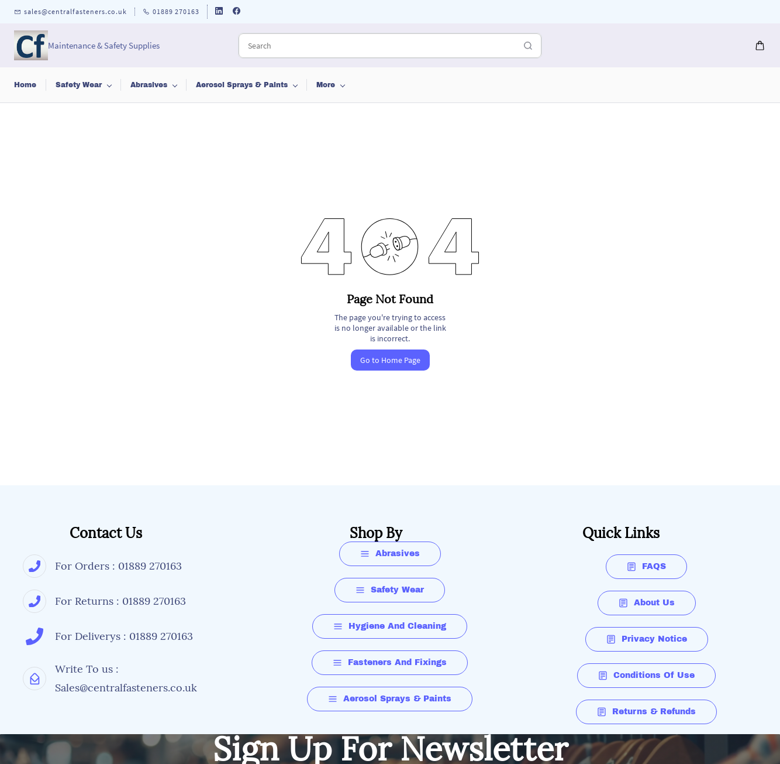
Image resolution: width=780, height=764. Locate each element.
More (685, 85)
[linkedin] (219, 12)
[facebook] (236, 12)
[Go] (525, 45)
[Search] (377, 45)
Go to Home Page (390, 360)
